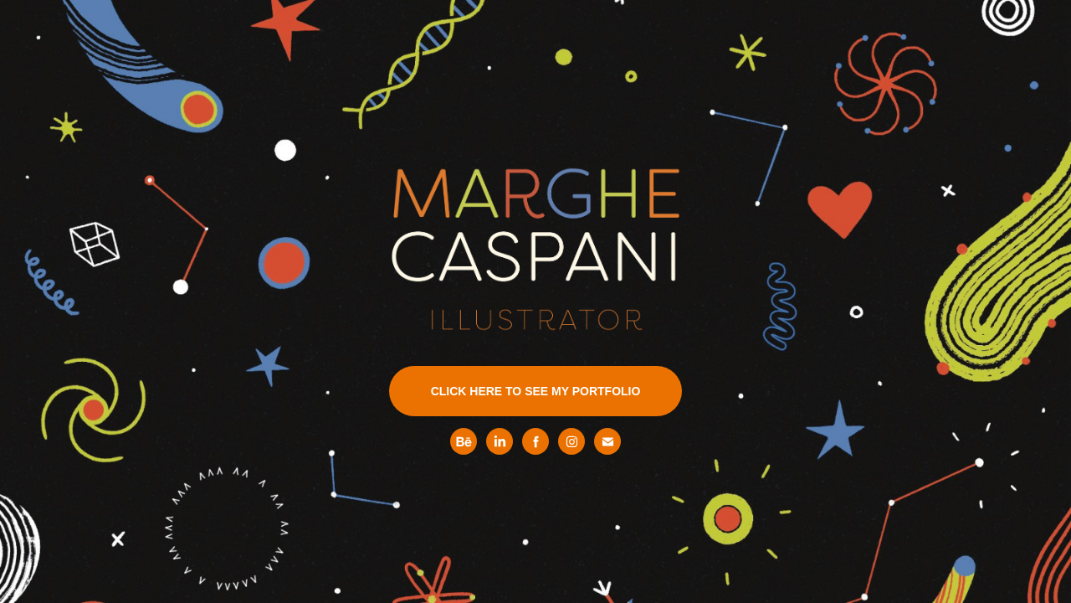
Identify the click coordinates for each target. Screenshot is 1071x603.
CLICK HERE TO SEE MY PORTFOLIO (536, 391)
